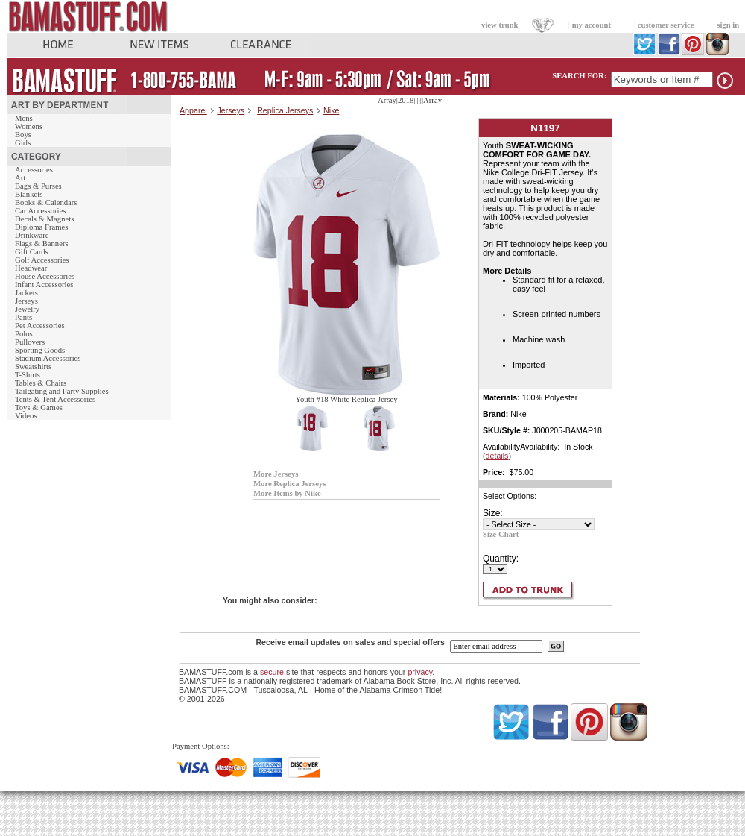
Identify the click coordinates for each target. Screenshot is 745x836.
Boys (23, 135)
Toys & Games (39, 407)
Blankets (28, 194)
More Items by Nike (287, 493)
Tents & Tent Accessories (55, 399)
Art (20, 178)
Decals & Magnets (44, 219)
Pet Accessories (40, 325)
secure (272, 671)
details (497, 455)
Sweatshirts (33, 366)
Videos (26, 416)
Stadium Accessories (48, 358)
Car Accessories (40, 211)
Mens (24, 118)
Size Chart (501, 534)
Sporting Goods (40, 350)
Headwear (31, 268)
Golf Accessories (42, 260)
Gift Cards (31, 252)
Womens (28, 126)
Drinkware (32, 235)
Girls (23, 143)
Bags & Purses (38, 186)
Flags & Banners (42, 243)
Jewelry (27, 309)
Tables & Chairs (40, 383)
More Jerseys (275, 474)
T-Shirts (27, 375)
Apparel (193, 110)
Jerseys (26, 301)
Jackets (26, 293)
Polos (24, 334)
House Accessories (44, 276)
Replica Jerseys (285, 110)
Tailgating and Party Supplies (62, 391)
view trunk (499, 25)
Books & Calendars (46, 202)
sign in (728, 25)
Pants (23, 317)
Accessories (34, 170)
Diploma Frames (41, 227)
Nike (331, 110)
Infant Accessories (44, 284)
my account (591, 25)
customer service (666, 25)
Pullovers (30, 342)
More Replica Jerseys (289, 484)
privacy (420, 671)
